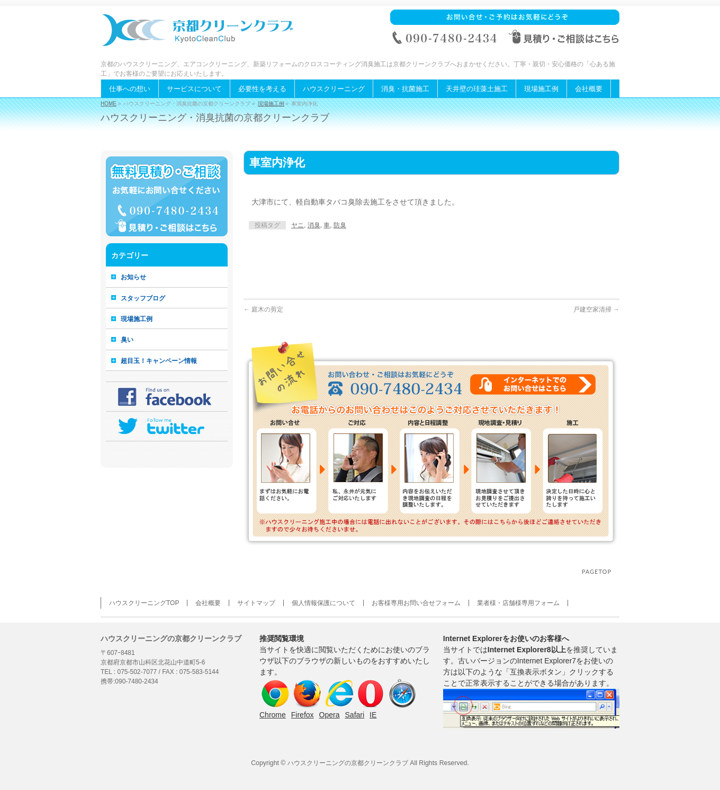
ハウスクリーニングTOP (144, 603)
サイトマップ (256, 603)
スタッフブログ (143, 298)
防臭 (340, 225)
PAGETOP (596, 571)
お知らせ (133, 277)
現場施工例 (271, 103)
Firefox (302, 715)
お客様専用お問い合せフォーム (416, 603)
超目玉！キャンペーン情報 (159, 361)
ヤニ (297, 225)
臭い (127, 339)
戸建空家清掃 (596, 309)
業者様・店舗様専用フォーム (518, 603)
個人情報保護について (323, 603)
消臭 (314, 225)
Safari (355, 715)
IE (373, 715)
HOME (108, 103)
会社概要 (208, 603)
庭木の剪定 (263, 309)
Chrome (272, 715)
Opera (329, 715)
